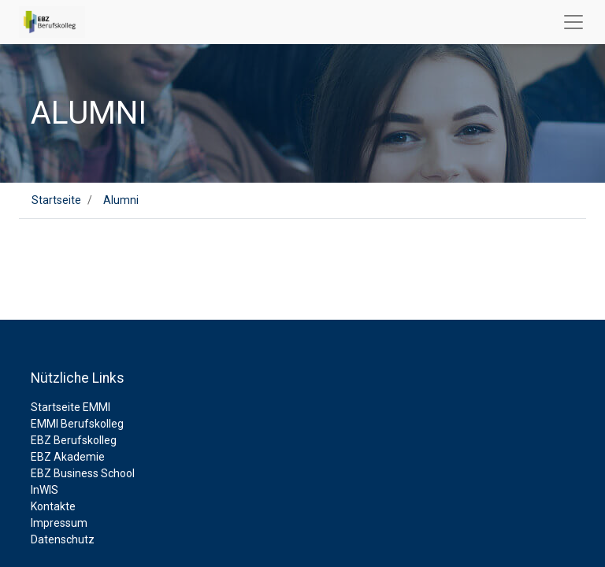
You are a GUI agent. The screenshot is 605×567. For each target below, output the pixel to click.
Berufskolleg (92, 423)
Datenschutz (63, 539)
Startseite (56, 200)
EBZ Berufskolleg (74, 440)
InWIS (44, 490)
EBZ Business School (83, 473)
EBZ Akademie (68, 456)
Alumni (121, 200)
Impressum (59, 523)
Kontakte (53, 506)
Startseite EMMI (70, 407)
